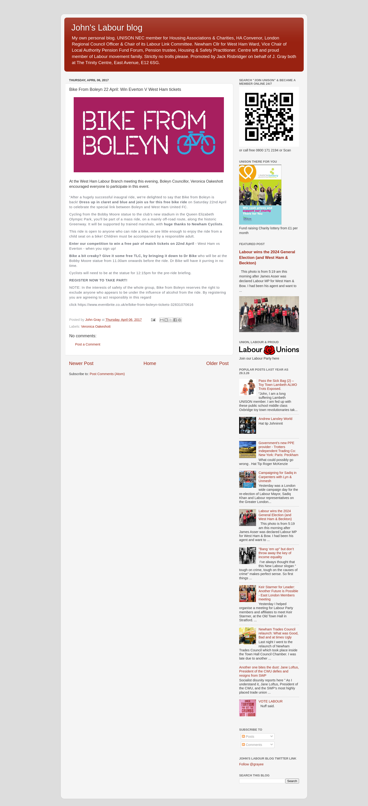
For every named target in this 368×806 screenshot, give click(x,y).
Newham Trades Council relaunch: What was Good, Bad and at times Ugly (279, 633)
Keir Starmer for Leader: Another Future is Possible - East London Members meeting (278, 593)
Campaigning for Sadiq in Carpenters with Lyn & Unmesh (278, 477)
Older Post (217, 363)
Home (150, 363)
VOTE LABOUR (271, 701)
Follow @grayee (251, 764)
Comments (252, 745)
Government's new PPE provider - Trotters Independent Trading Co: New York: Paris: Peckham (279, 449)
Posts (248, 736)
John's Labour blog (106, 27)
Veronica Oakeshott (96, 326)
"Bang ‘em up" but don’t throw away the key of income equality (276, 553)
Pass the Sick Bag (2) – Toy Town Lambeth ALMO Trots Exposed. (278, 385)
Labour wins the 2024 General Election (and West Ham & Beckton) (267, 257)
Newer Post (81, 363)
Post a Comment (87, 344)
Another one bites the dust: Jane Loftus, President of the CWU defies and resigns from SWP (269, 671)
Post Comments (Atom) (107, 374)
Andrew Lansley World (275, 419)
